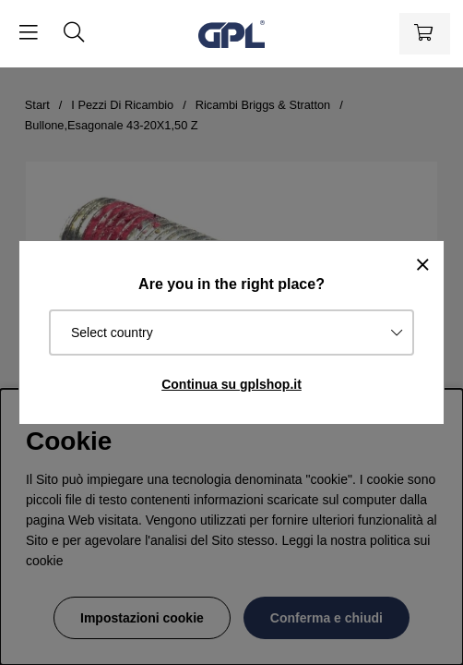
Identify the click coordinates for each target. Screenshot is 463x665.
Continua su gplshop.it (231, 384)
